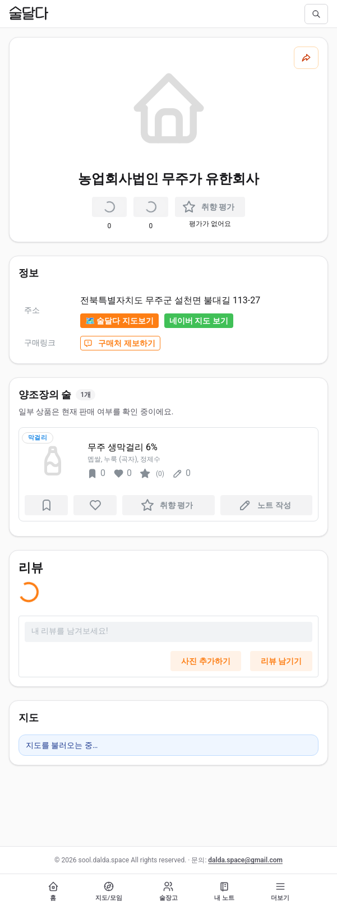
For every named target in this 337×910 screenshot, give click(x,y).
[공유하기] (306, 58)
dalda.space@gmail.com (245, 860)
